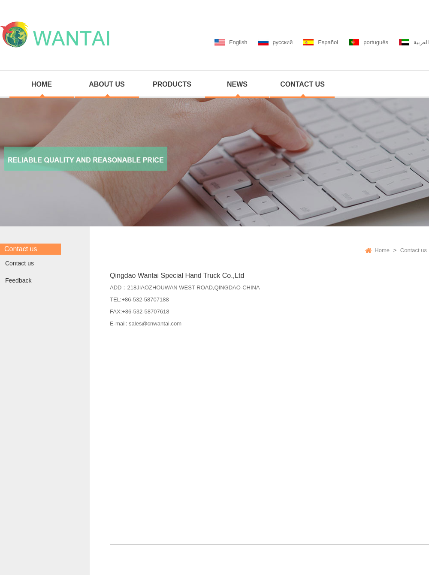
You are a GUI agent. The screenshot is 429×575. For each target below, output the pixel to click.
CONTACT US (302, 84)
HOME (41, 84)
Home (382, 250)
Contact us (19, 263)
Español (328, 42)
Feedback (18, 280)
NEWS (237, 84)
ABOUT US (107, 84)
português (375, 42)
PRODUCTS (172, 84)
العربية (421, 42)
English (238, 42)
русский (283, 42)
